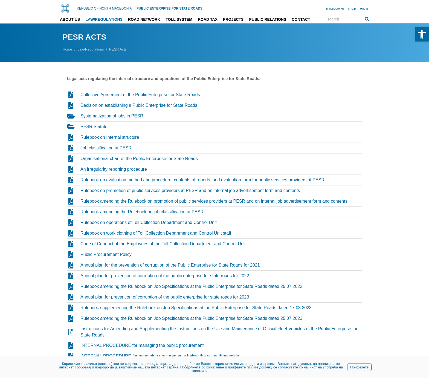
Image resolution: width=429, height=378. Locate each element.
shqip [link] (352, 8)
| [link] (134, 8)
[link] (422, 34)
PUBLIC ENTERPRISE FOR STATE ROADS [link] (169, 8)
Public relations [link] (267, 19)
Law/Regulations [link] (104, 19)
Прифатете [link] (359, 367)
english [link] (365, 8)
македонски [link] (335, 8)
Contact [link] (301, 19)
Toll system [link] (179, 19)
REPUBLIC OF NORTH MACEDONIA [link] (104, 8)
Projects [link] (233, 19)
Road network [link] (144, 19)
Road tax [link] (208, 19)
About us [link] (70, 19)
